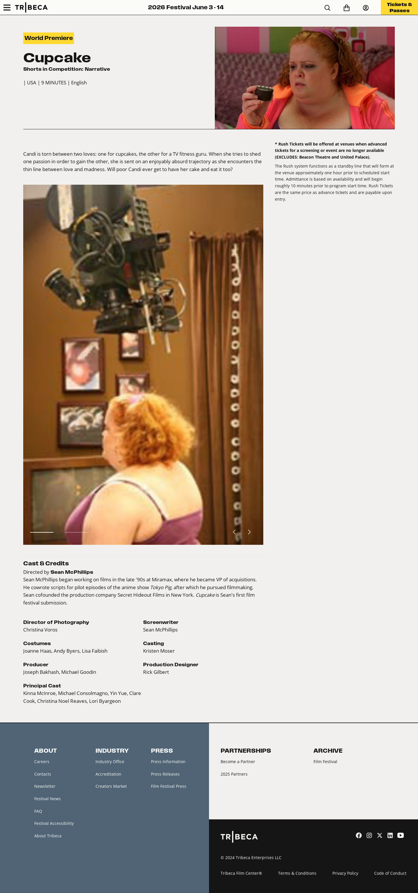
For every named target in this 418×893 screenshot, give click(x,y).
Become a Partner (238, 761)
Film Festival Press (168, 786)
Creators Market (111, 786)
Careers (41, 761)
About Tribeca (48, 835)
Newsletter (44, 786)
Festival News (47, 798)
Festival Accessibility (54, 823)
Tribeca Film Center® (241, 873)
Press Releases (165, 774)
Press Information (168, 761)
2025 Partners (234, 774)
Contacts (42, 774)
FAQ (38, 811)
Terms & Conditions (297, 873)
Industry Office (110, 761)
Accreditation (108, 774)
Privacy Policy (345, 873)
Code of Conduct (390, 873)
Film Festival (325, 761)
